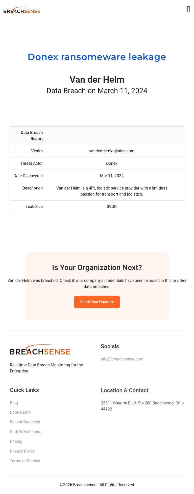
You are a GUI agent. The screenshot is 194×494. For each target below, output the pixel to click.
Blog (14, 404)
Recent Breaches (25, 423)
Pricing (16, 443)
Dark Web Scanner (26, 433)
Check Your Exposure (97, 303)
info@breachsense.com (122, 360)
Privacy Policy (22, 453)
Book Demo (20, 414)
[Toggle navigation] (188, 9)
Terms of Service (25, 462)
